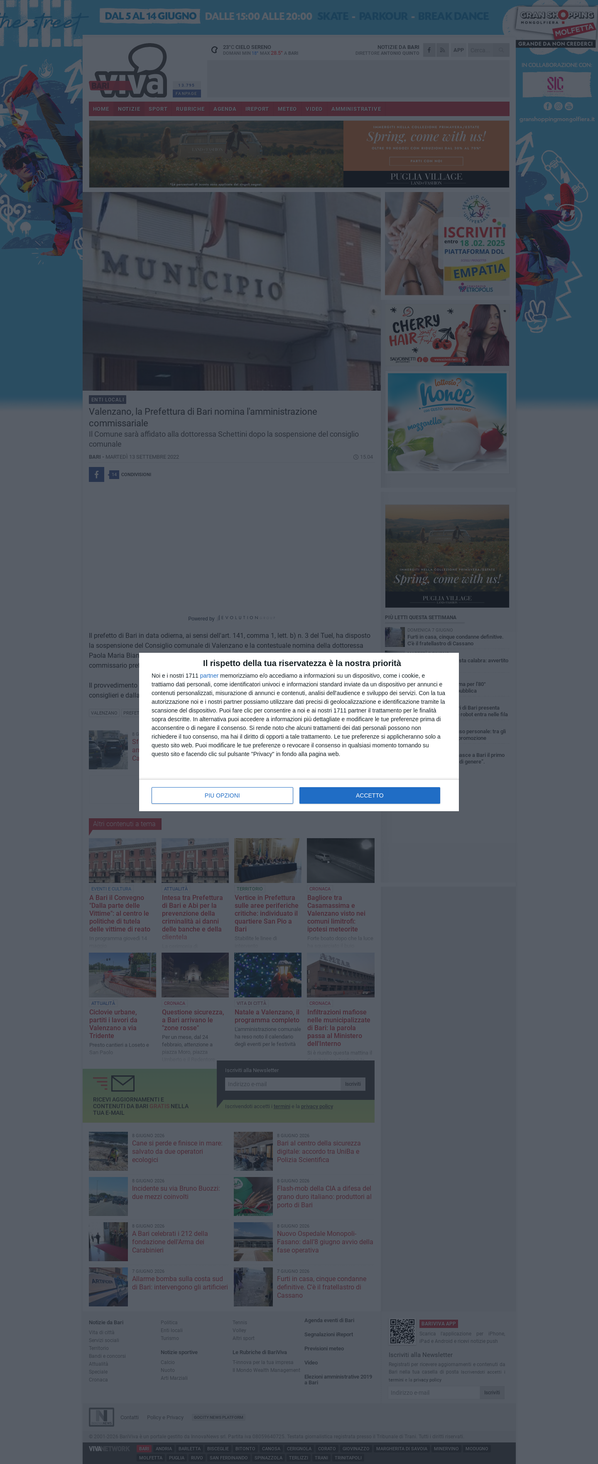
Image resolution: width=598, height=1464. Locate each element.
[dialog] (299, 732)
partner (209, 675)
